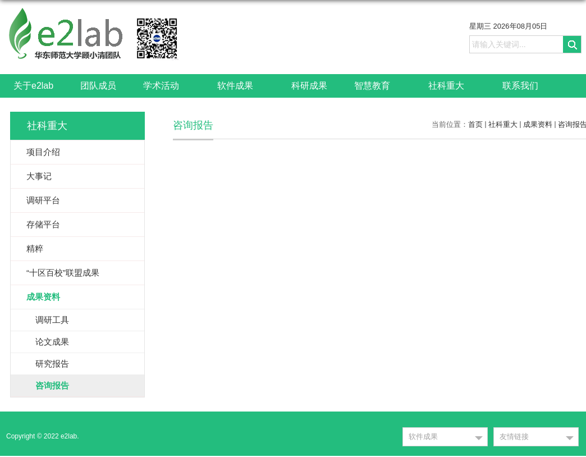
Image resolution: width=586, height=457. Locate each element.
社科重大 (451, 86)
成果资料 (537, 124)
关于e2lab (33, 85)
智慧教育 (377, 86)
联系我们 (520, 85)
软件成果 (240, 86)
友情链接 (514, 436)
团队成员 (98, 85)
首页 (475, 124)
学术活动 (166, 86)
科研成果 (309, 85)
